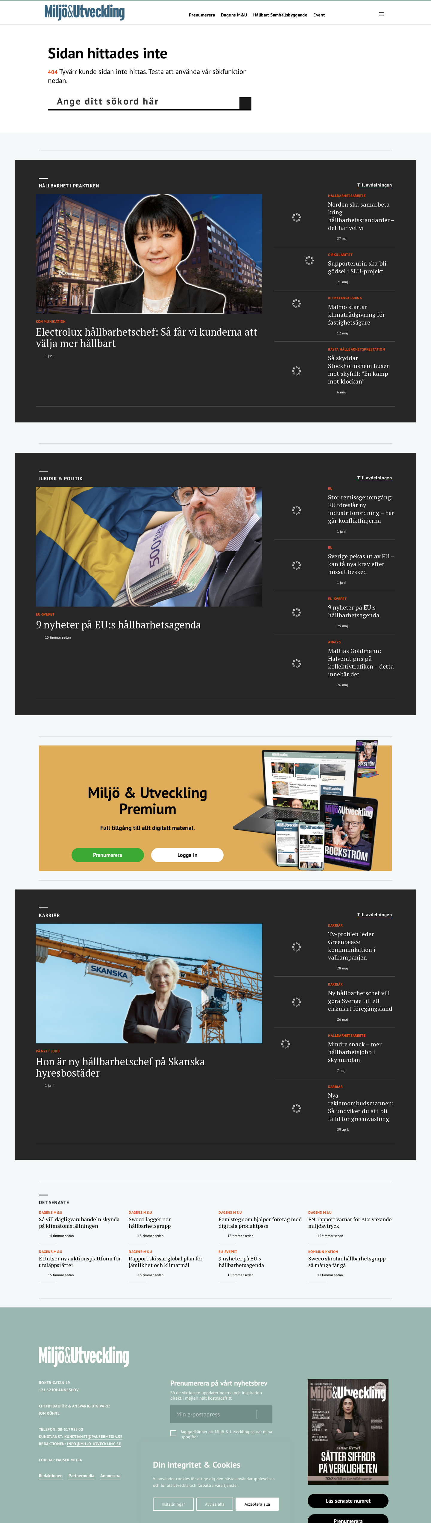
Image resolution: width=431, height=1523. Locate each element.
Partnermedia (81, 1475)
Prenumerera (202, 15)
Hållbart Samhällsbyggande (280, 15)
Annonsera (110, 1475)
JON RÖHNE (49, 1413)
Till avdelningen (374, 185)
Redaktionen (51, 1475)
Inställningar (173, 1504)
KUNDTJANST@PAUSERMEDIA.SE (93, 1436)
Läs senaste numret (348, 1500)
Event (319, 15)
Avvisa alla (214, 1504)
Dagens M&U (234, 15)
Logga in (187, 854)
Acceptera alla (257, 1504)
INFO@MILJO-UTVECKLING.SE (94, 1443)
